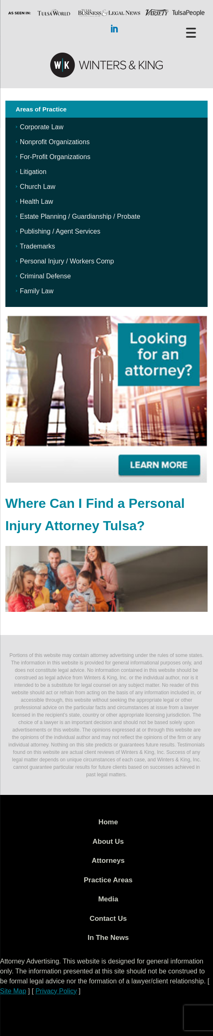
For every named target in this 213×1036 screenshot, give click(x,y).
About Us (108, 841)
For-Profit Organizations (55, 156)
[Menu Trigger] (190, 32)
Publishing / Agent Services (60, 231)
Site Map (13, 991)
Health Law (36, 201)
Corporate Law (42, 126)
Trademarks (37, 246)
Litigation (33, 171)
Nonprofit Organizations (55, 141)
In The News (108, 938)
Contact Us (108, 918)
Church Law (37, 186)
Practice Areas (108, 880)
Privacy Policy (56, 991)
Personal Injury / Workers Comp (67, 261)
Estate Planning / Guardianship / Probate (80, 216)
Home (108, 822)
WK (107, 65)
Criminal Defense (45, 276)
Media (108, 899)
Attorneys (108, 861)
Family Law (37, 291)
